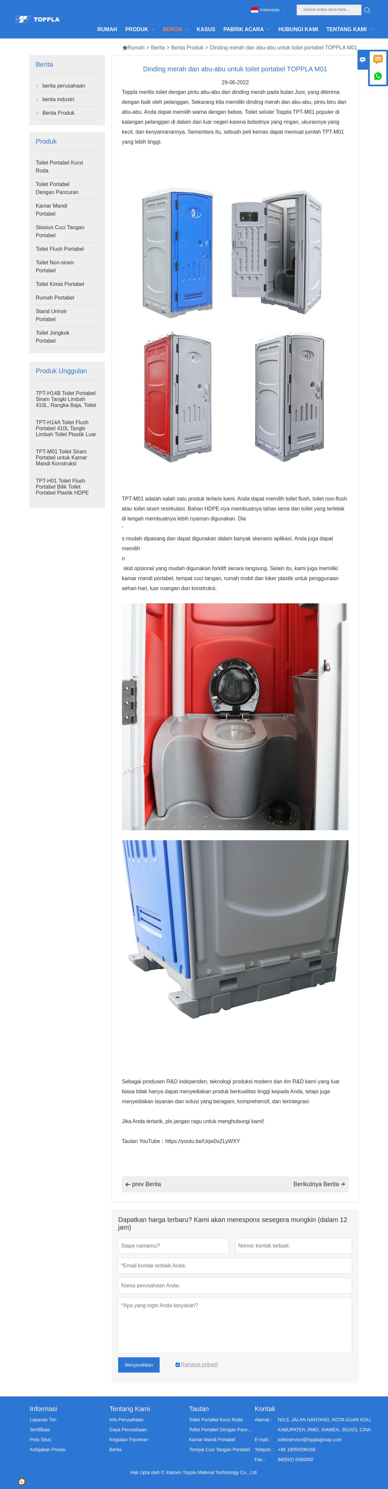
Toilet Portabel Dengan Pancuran (57, 188)
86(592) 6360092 (295, 1459)
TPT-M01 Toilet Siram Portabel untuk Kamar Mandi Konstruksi (61, 457)
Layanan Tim (43, 1419)
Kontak (265, 1408)
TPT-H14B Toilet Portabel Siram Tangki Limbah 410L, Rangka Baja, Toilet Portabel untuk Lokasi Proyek (66, 405)
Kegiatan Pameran (129, 1439)
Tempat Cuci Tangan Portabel (219, 1449)
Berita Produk (187, 47)
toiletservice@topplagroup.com (310, 1439)
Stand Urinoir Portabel (51, 315)
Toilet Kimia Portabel (60, 284)
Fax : (260, 1459)
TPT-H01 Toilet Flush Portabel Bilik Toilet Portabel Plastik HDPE (62, 487)
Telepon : (264, 1449)
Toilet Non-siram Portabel (55, 266)
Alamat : (263, 1419)
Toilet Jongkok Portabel (52, 337)
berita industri (58, 99)
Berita (158, 47)
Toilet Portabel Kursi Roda (59, 166)
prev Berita (143, 1184)
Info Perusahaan (127, 1419)
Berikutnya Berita (319, 1184)
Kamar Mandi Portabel (51, 210)
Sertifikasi (40, 1429)
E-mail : (262, 1439)
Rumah (133, 47)
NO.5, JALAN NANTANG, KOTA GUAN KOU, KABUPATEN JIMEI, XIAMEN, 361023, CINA (324, 1424)
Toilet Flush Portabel (60, 249)
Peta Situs (40, 1439)
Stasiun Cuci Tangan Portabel (60, 231)
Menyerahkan (139, 1365)
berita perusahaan (63, 86)
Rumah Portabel (55, 298)
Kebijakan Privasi (47, 1449)
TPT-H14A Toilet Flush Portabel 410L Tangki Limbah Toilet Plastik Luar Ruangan (66, 431)
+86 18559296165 (296, 1449)
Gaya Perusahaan (128, 1429)
